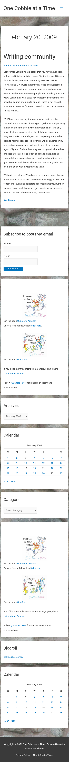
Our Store (22, 359)
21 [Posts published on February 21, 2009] (61, 468)
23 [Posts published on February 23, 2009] (17, 473)
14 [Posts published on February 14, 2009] (61, 463)
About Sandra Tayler (43, 755)
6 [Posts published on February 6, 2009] (52, 457)
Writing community (29, 56)
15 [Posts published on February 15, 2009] (8, 468)
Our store (22, 320)
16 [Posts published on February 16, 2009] (17, 468)
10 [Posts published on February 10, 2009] (25, 463)
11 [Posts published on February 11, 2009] (34, 463)
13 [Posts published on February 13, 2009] (52, 463)
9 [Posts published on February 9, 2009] (16, 463)
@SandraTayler (18, 382)
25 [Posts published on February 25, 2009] (34, 473)
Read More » (10, 200)
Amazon (32, 320)
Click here (36, 325)
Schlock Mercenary (13, 657)
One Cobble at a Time (29, 8)
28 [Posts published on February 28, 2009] (61, 473)
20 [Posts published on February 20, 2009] (52, 468)
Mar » (14, 481)
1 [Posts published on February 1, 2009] (8, 457)
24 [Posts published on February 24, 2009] (25, 473)
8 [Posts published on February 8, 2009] (8, 463)
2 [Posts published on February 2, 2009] (16, 457)
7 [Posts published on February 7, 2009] (61, 457)
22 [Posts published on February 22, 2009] (8, 473)
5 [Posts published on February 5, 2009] (43, 457)
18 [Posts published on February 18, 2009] (34, 468)
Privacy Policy (23, 755)
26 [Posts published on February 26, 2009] (43, 473)
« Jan (6, 481)
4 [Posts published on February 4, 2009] (34, 457)
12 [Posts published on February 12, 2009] (43, 463)
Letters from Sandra (14, 373)
